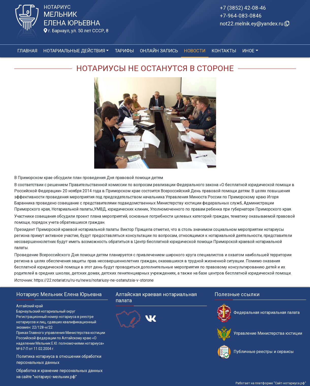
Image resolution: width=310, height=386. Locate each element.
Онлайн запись (159, 50)
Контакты (223, 50)
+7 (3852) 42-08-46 (243, 8)
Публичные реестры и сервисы (255, 352)
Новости (194, 50)
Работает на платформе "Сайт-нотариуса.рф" (271, 383)
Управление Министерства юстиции (259, 333)
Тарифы (124, 50)
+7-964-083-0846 (241, 16)
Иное (248, 50)
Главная (27, 50)
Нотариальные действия (74, 50)
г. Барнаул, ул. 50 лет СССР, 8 (76, 30)
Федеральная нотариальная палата (258, 312)
